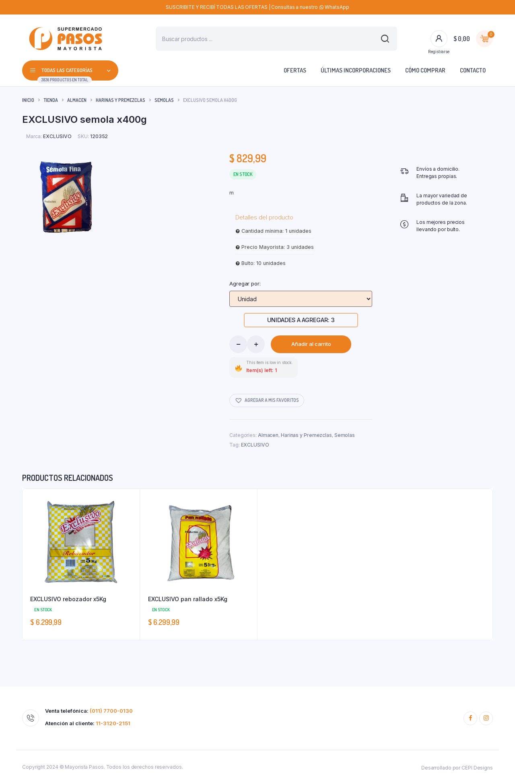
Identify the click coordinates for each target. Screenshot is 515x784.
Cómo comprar (425, 70)
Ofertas (295, 70)
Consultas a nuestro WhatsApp (310, 7)
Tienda (50, 100)
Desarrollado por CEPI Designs (457, 768)
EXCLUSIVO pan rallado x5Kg (187, 599)
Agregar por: (245, 283)
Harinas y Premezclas (120, 100)
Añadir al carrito (311, 344)
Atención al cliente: (87, 723)
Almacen (77, 100)
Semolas (164, 100)
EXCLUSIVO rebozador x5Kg (68, 599)
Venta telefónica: (89, 711)
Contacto (473, 70)
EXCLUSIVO (255, 445)
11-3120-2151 (113, 723)
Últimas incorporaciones (356, 70)
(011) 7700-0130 (111, 710)
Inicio (28, 100)
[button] (266, 400)
